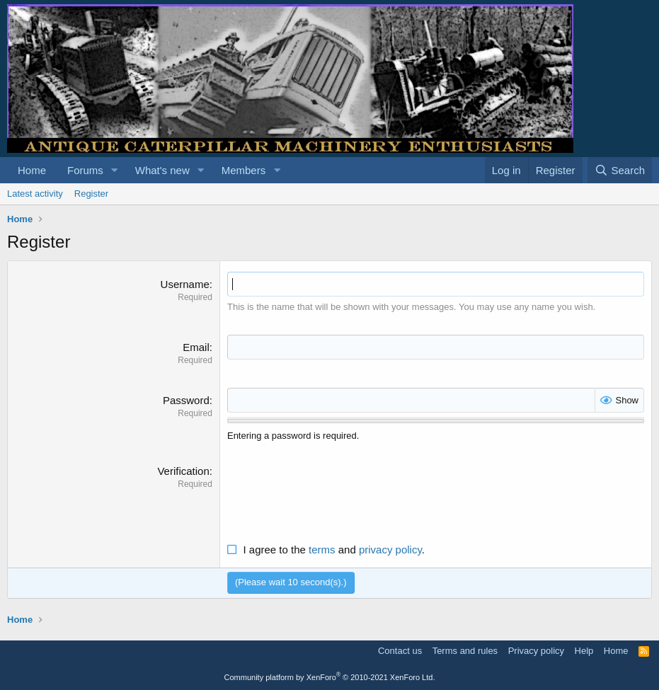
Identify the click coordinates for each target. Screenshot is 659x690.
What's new (162, 170)
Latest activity (35, 193)
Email (196, 347)
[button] (115, 170)
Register (91, 193)
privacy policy (390, 550)
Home (32, 170)
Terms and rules (465, 650)
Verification (183, 471)
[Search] (620, 170)
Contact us (400, 650)
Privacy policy (536, 650)
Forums (85, 170)
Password (186, 400)
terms (322, 550)
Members (244, 170)
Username (185, 284)
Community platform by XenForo (329, 677)
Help (584, 650)
